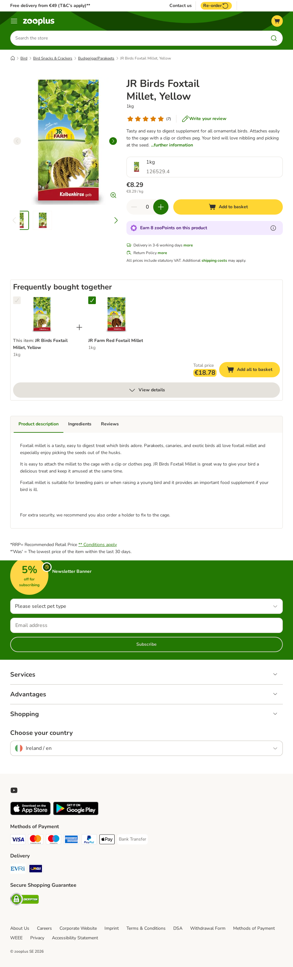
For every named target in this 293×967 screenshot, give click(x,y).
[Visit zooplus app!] (30, 814)
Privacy (37, 938)
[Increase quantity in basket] (160, 207)
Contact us (180, 6)
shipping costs (214, 260)
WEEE (16, 938)
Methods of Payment (254, 928)
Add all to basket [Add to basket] (253, 370)
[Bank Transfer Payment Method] (132, 839)
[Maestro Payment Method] (53, 840)
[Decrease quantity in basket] (134, 207)
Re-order (216, 6)
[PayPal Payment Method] (89, 840)
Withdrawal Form (207, 928)
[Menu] (14, 21)
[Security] (24, 900)
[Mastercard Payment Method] (35, 840)
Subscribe (146, 644)
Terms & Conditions (146, 928)
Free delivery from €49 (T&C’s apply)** (50, 6)
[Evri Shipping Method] (17, 870)
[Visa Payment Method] (17, 840)
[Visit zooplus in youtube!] (14, 790)
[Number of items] (147, 207)
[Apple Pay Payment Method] (107, 840)
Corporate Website (78, 928)
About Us (19, 928)
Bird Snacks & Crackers (52, 58)
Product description (38, 424)
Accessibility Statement (75, 938)
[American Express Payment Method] (71, 840)
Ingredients (79, 424)
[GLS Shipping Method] (35, 870)
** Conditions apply (97, 545)
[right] (113, 141)
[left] (17, 141)
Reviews (110, 424)
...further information (172, 145)
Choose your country (41, 733)
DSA (177, 928)
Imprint (111, 928)
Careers (44, 928)
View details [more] (146, 390)
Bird (23, 58)
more (188, 245)
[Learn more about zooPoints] (273, 228)
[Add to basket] (228, 207)
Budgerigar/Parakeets (96, 58)
